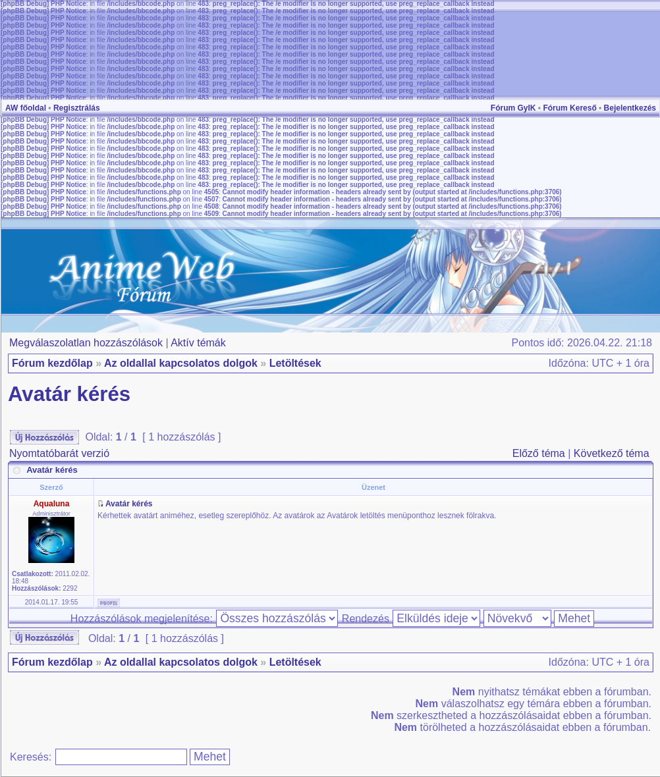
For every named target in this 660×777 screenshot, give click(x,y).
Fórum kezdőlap (52, 363)
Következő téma (611, 453)
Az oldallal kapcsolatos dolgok (181, 363)
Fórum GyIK (513, 108)
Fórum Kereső (569, 108)
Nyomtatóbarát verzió (59, 453)
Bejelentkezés (630, 108)
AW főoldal (25, 108)
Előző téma (538, 453)
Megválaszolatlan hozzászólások (86, 342)
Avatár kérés (69, 394)
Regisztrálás (76, 108)
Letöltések (295, 363)
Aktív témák (198, 342)
